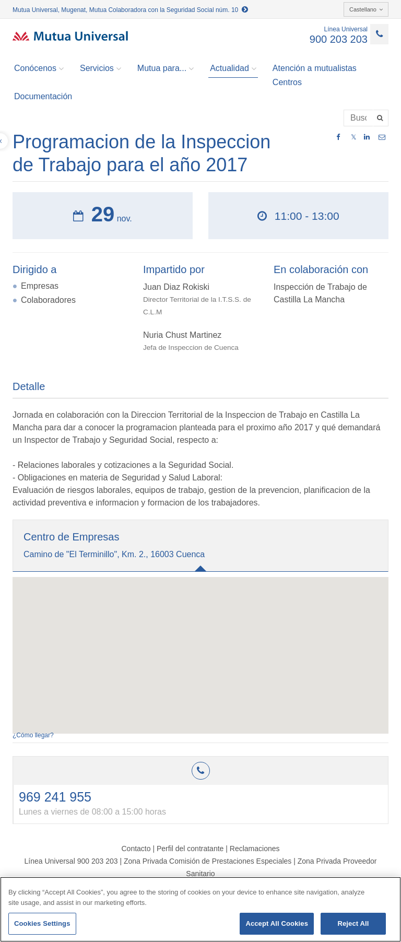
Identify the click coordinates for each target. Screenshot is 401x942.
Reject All (353, 923)
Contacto (135, 848)
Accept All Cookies (276, 923)
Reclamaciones (255, 848)
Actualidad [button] (233, 68)
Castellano (366, 9)
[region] (200, 909)
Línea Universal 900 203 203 (70, 861)
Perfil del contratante (190, 848)
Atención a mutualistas (315, 68)
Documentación (43, 96)
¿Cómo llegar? (33, 735)
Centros (287, 82)
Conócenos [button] (39, 68)
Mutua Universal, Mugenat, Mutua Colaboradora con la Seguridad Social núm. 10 (130, 10)
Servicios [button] (100, 68)
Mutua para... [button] (165, 68)
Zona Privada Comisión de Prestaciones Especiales (207, 861)
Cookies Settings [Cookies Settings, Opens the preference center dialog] (42, 923)
